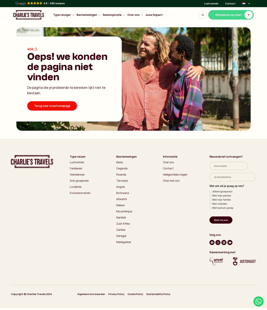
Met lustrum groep (222, 209)
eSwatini (121, 200)
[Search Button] (203, 15)
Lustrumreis (211, 3)
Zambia (120, 232)
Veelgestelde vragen (176, 175)
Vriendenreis (77, 175)
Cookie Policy (140, 296)
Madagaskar (124, 244)
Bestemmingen (89, 14)
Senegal (121, 238)
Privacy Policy (119, 296)
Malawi (120, 207)
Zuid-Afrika (123, 226)
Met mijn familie (221, 201)
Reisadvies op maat (234, 15)
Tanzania (122, 181)
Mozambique (124, 213)
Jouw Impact (154, 14)
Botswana (122, 194)
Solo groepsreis (80, 181)
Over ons (135, 14)
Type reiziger (64, 14)
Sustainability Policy (165, 296)
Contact (230, 3)
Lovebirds (76, 188)
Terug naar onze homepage (53, 106)
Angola (120, 188)
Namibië (121, 219)
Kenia (119, 162)
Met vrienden (219, 205)
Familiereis (76, 169)
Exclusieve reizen (80, 194)
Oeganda (122, 169)
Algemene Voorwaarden (92, 296)
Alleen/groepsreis (222, 193)
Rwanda (121, 175)
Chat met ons (171, 181)
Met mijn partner (221, 197)
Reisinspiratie (114, 14)
